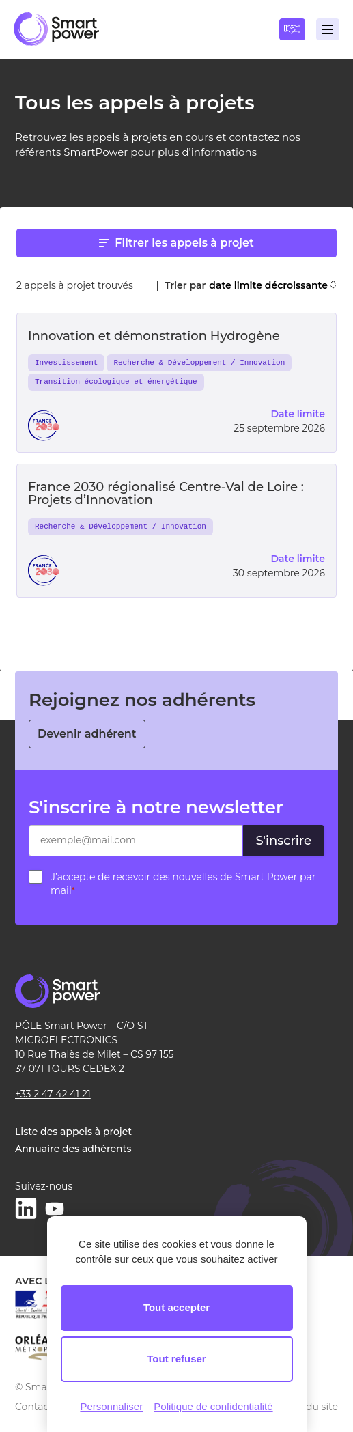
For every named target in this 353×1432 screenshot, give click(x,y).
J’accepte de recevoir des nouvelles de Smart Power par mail (183, 884)
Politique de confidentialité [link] (213, 1406)
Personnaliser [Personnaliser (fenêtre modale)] (111, 1406)
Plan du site (310, 1407)
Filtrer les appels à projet (176, 242)
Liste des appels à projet (73, 1131)
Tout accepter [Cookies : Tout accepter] (176, 1307)
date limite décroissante (272, 286)
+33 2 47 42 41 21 (53, 1094)
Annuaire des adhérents (73, 1148)
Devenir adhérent (87, 733)
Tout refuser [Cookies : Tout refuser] (176, 1358)
